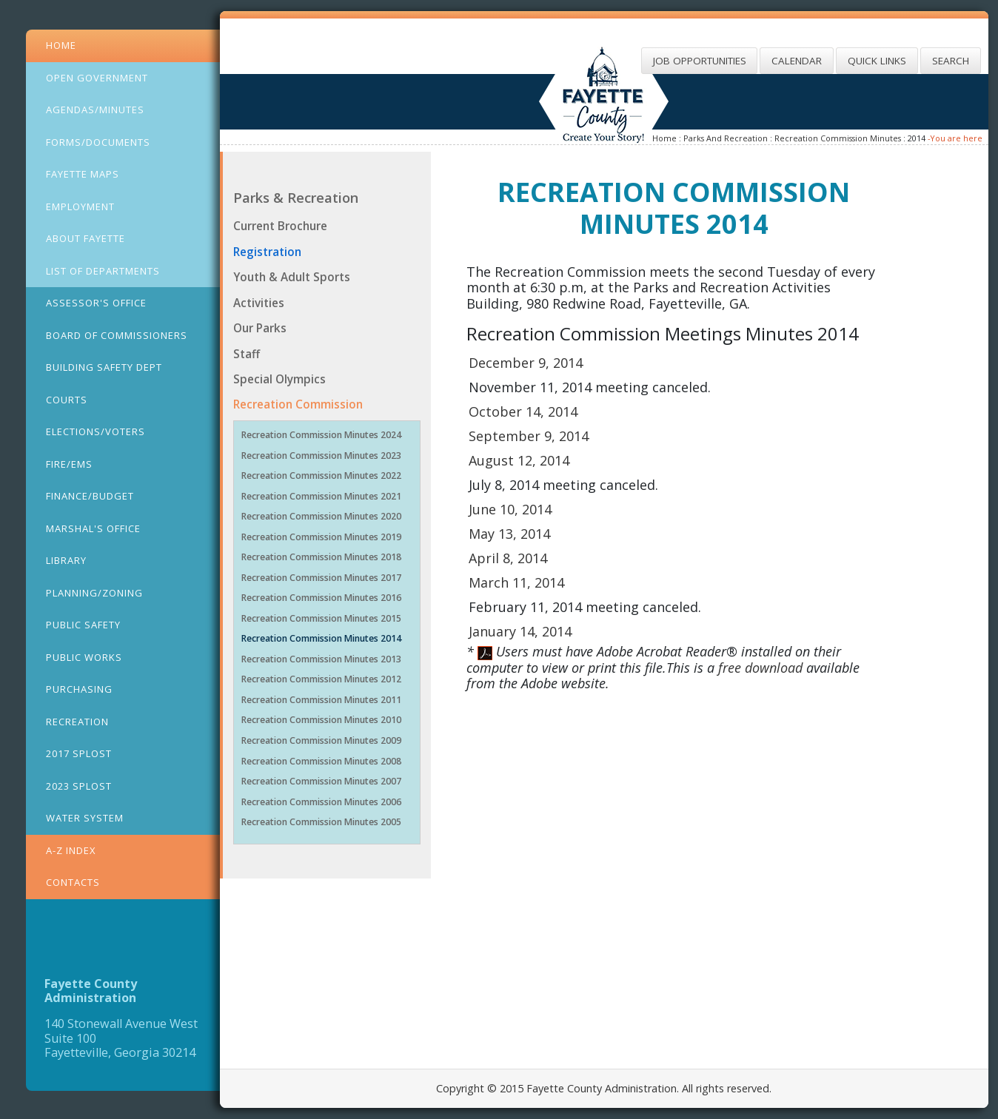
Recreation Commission (298, 404)
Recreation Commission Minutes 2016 (321, 597)
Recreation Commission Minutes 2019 (321, 537)
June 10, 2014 (510, 509)
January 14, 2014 (520, 631)
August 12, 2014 (519, 460)
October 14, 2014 (523, 411)
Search (950, 60)
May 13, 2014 (509, 533)
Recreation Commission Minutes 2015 (321, 618)
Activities (258, 302)
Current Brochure (280, 225)
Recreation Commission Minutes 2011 (321, 699)
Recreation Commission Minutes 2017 (321, 577)
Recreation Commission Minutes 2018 (321, 557)
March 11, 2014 (516, 582)
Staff (246, 353)
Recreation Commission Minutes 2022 (321, 475)
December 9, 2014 (526, 363)
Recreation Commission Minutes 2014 (321, 638)
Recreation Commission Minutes (837, 138)
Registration (267, 251)
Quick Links (877, 60)
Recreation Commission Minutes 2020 (321, 516)
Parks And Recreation (725, 138)
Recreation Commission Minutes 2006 (321, 802)
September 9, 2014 (529, 436)
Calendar (796, 60)
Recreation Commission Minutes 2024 (321, 435)
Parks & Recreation (295, 197)
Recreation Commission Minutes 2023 (321, 455)
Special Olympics (279, 379)
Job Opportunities (699, 60)
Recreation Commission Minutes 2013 (321, 659)
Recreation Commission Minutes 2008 (321, 761)
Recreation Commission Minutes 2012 (321, 679)
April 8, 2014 (508, 558)
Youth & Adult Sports (291, 276)
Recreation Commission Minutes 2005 (321, 822)
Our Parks (260, 327)
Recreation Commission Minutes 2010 (321, 719)
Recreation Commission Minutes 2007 (321, 781)
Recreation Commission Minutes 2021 (321, 496)
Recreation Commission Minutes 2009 (321, 740)
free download (762, 667)
